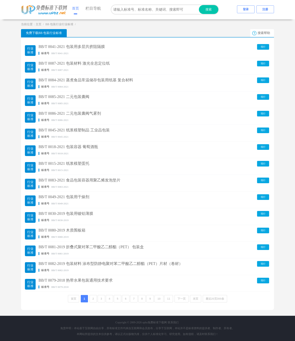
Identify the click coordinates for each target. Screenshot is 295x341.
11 (168, 298)
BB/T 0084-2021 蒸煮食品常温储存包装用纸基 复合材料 (86, 80)
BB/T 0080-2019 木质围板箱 (62, 230)
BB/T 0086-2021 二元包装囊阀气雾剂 (70, 113)
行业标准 (30, 50)
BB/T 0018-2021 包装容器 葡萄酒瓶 (68, 147)
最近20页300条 (215, 298)
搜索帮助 (264, 33)
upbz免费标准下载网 (45, 9)
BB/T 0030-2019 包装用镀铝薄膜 (66, 213)
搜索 (208, 9)
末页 (195, 298)
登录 (246, 9)
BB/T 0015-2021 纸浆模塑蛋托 (64, 163)
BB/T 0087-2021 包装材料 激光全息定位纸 (74, 63)
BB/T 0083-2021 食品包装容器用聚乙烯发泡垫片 (79, 180)
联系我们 (173, 322)
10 (159, 298)
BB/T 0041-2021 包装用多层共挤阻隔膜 (72, 46)
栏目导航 (93, 8)
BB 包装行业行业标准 (59, 24)
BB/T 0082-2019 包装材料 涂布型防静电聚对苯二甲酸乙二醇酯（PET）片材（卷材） (111, 263)
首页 (75, 8)
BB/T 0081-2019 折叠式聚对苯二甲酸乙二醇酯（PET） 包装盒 (91, 247)
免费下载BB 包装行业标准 (44, 33)
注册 (265, 9)
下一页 (181, 298)
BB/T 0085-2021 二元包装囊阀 (64, 97)
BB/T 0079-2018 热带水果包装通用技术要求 (76, 280)
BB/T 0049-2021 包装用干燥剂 (64, 197)
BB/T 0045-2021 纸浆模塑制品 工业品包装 (74, 130)
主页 (38, 24)
